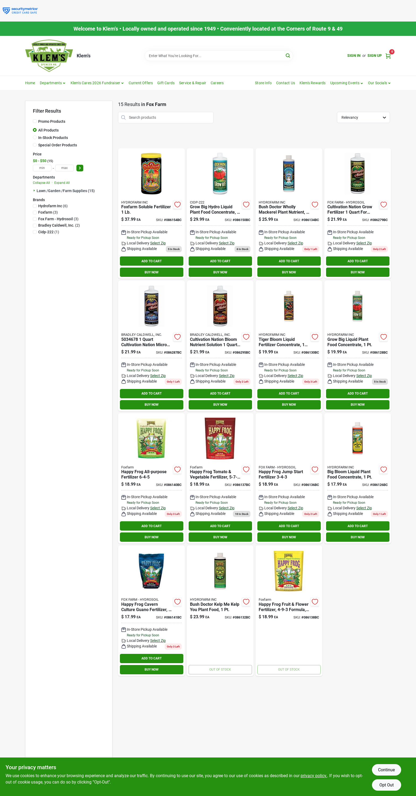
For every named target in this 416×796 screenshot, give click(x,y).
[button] (346, 83)
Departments (51, 83)
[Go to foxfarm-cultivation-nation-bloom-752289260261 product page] (220, 346)
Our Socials (377, 83)
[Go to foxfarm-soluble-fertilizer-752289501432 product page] (151, 213)
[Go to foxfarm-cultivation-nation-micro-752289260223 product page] (151, 346)
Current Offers (141, 83)
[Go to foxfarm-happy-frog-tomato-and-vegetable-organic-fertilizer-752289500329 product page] (220, 478)
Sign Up (374, 55)
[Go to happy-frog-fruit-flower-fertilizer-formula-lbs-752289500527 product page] (288, 610)
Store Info (263, 83)
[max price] (64, 168)
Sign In (354, 55)
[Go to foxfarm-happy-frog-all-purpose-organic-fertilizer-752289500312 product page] (151, 478)
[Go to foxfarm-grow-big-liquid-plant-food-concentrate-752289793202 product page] (357, 346)
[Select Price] (79, 168)
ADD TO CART (151, 261)
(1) (48, 232)
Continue (386, 769)
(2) (59, 225)
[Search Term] (219, 55)
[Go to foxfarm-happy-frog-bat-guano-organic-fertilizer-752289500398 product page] (151, 610)
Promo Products (51, 121)
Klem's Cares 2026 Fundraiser (95, 83)
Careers (217, 83)
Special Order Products (57, 145)
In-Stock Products (53, 137)
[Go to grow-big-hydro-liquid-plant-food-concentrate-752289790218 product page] (220, 213)
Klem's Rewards (313, 83)
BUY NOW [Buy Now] (152, 272)
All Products (48, 130)
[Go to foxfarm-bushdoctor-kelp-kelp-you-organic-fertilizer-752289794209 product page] (220, 610)
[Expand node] (35, 190)
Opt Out (386, 784)
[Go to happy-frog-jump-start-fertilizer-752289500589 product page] (288, 478)
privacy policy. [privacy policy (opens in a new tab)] (314, 775)
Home (30, 83)
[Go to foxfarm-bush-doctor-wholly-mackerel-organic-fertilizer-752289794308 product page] (288, 213)
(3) (48, 212)
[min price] (42, 168)
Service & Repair (192, 83)
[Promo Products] (35, 121)
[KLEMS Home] (49, 56)
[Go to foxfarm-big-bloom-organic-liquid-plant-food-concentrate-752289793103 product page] (357, 478)
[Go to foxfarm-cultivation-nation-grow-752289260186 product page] (357, 213)
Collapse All (41, 183)
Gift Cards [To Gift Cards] (166, 83)
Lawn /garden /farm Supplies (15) (66, 191)
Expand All (62, 183)
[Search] (288, 55)
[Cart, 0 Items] (388, 55)
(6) (53, 206)
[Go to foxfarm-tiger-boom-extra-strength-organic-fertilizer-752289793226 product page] (288, 346)
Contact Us (285, 83)
